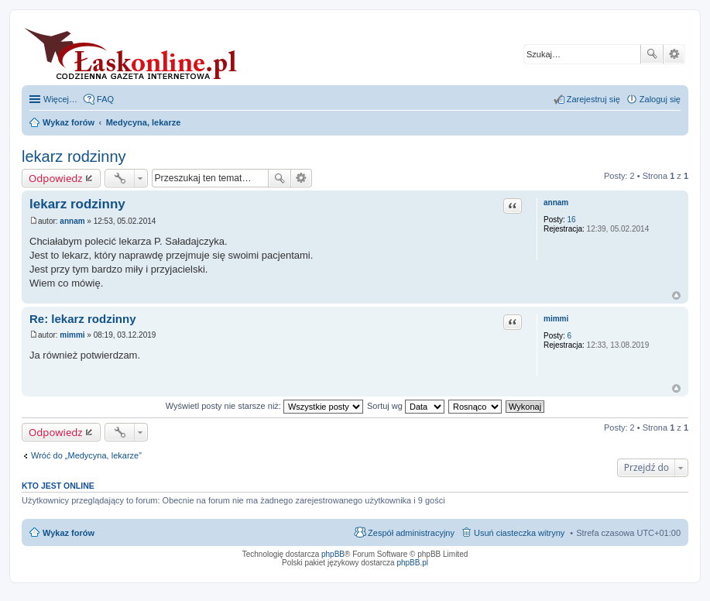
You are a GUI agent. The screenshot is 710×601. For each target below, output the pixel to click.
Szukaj (652, 54)
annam (556, 202)
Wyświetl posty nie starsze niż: (264, 405)
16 (572, 219)
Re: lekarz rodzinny (82, 318)
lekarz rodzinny (74, 156)
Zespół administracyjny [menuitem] (411, 532)
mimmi (556, 318)
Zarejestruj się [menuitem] (593, 99)
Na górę (676, 295)
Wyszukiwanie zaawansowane (674, 54)
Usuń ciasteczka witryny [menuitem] (519, 532)
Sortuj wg (405, 405)
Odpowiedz (56, 178)
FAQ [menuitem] (105, 99)
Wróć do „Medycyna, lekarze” (86, 455)
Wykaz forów (68, 532)
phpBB (333, 554)
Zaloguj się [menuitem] (660, 99)
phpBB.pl (412, 562)
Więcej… (60, 99)
